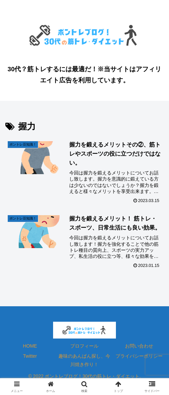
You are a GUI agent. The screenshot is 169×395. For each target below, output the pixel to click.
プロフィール (84, 346)
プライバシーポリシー (139, 356)
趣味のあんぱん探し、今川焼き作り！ (84, 360)
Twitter (30, 356)
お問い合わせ (139, 346)
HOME (30, 346)
